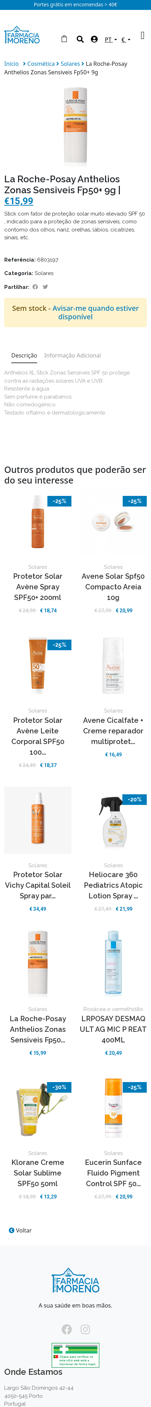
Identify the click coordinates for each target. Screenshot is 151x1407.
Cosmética (41, 64)
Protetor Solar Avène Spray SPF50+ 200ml (38, 587)
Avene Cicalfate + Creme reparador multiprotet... (113, 731)
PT (109, 40)
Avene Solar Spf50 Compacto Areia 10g (113, 587)
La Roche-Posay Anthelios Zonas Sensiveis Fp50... (38, 1029)
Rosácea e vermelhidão (113, 1009)
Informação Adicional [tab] (72, 355)
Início (11, 64)
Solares (71, 64)
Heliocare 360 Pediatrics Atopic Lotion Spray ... (113, 885)
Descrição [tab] (24, 355)
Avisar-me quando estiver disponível (95, 312)
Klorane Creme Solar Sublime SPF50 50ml (37, 1173)
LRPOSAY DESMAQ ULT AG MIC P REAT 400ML (113, 1029)
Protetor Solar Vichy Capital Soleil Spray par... (38, 885)
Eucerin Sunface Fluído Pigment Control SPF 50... (113, 1173)
